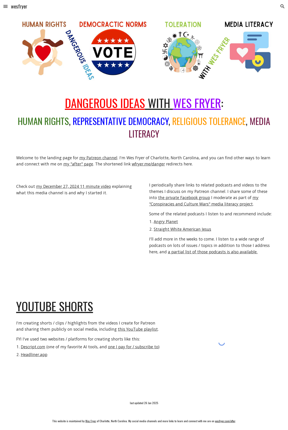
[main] (144, 118)
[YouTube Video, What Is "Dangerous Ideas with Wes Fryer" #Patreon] (77, 242)
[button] (5, 6)
